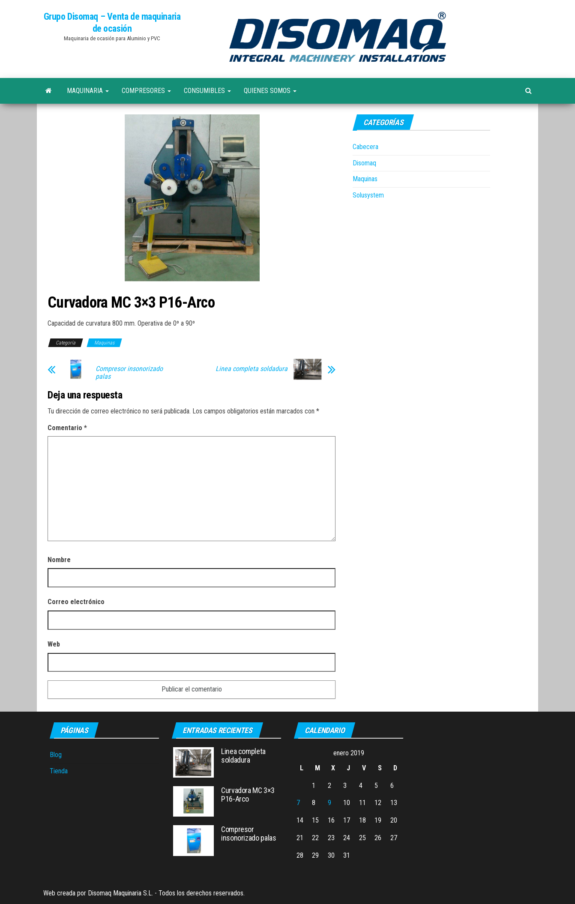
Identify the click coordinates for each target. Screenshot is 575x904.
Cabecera (365, 147)
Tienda (59, 771)
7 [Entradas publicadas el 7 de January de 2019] (298, 803)
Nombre (59, 560)
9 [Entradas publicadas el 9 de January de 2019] (329, 803)
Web (54, 644)
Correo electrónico (76, 602)
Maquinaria (88, 91)
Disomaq (364, 163)
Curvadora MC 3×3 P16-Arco (247, 794)
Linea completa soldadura (252, 369)
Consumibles (207, 91)
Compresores (146, 91)
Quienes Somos (270, 91)
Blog (56, 755)
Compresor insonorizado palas (129, 372)
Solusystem (368, 195)
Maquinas (104, 343)
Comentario (67, 428)
